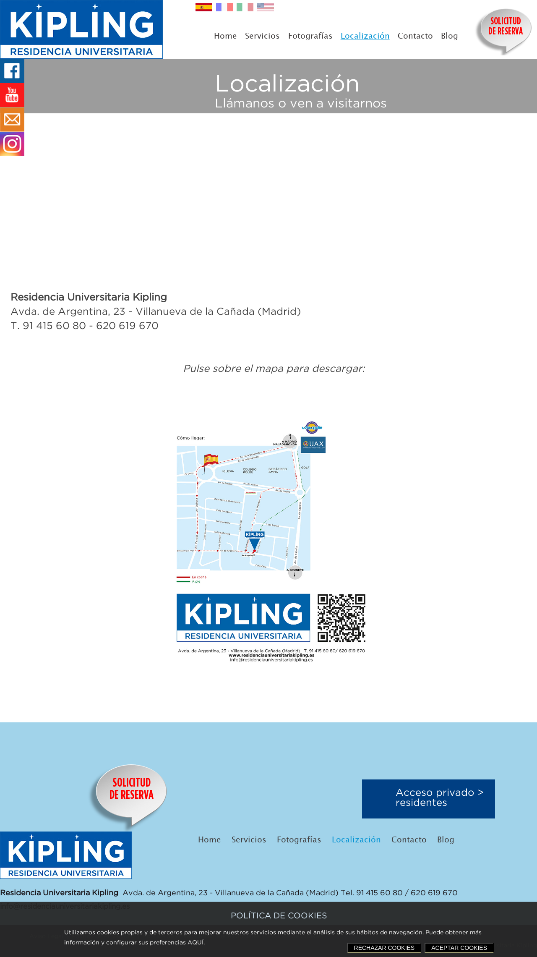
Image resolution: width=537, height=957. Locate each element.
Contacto (415, 36)
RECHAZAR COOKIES (384, 947)
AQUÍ (195, 942)
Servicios (262, 36)
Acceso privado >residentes (440, 798)
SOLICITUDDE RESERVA (505, 26)
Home (225, 36)
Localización (365, 36)
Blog (449, 36)
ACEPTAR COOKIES (459, 947)
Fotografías (310, 36)
